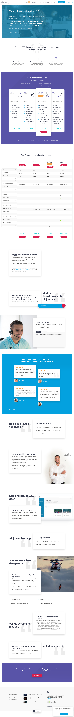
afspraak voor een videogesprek (22, 269)
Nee (57, 140)
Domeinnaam (46, 2)
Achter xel (53, 2)
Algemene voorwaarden (48, 714)
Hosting (40, 2)
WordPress (34, 2)
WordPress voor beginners (13, 697)
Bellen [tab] (38, 331)
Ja (55, 140)
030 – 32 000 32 (40, 339)
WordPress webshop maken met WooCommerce (32, 702)
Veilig (41, 125)
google (13, 409)
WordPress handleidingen (13, 699)
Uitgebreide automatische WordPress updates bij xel (34, 698)
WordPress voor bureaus (13, 694)
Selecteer (44, 131)
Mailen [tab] (44, 331)
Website (27, 2)
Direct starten (37, 675)
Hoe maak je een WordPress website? (33, 695)
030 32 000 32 (50, 705)
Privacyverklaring (40, 714)
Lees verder (49, 698)
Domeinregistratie (13, 700)
